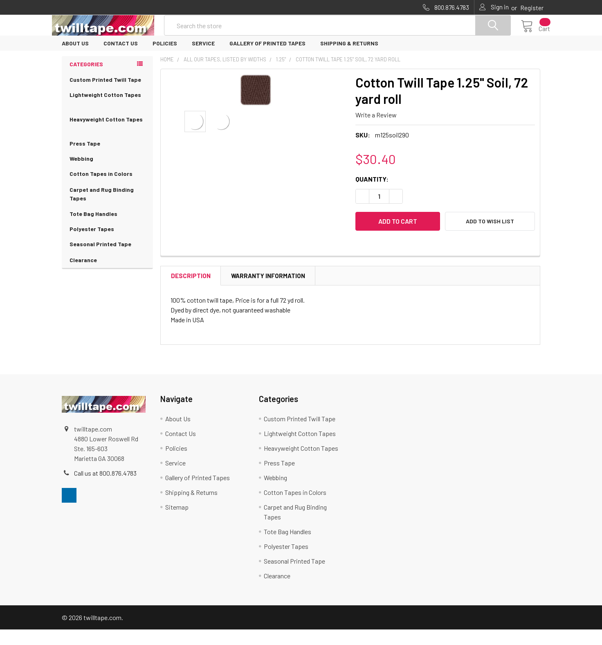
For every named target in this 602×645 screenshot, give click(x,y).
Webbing (81, 174)
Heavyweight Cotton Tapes (107, 139)
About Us (75, 58)
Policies (165, 58)
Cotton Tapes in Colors (107, 189)
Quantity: (372, 194)
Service (203, 58)
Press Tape (85, 158)
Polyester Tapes (92, 244)
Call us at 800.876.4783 (105, 488)
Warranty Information (268, 291)
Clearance (83, 275)
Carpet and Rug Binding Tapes (107, 210)
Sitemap (177, 522)
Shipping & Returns (349, 58)
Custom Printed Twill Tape (105, 95)
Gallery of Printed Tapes (267, 58)
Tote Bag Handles (93, 229)
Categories (86, 79)
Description (191, 291)
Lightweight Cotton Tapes (107, 115)
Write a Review (376, 130)
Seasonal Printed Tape (107, 260)
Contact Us (120, 58)
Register (532, 7)
